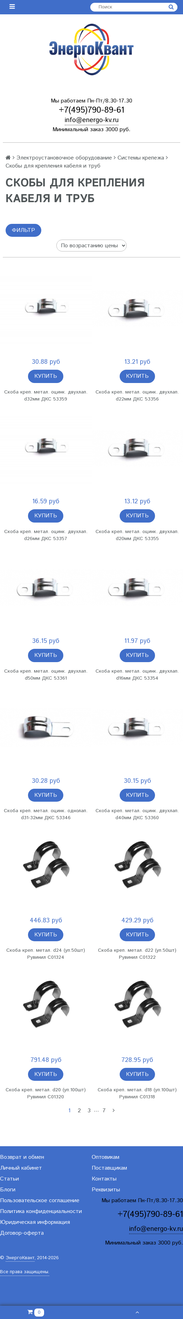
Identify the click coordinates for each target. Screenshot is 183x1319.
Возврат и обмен (22, 1157)
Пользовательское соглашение (39, 1201)
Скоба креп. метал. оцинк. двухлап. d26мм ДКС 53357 (45, 535)
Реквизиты (106, 1190)
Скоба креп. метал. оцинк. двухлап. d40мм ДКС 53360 (137, 814)
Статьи (9, 1179)
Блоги (7, 1190)
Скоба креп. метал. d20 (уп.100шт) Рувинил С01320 (46, 1093)
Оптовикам (105, 1157)
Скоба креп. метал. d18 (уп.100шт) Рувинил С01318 (137, 1093)
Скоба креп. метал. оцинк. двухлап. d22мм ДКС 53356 (137, 396)
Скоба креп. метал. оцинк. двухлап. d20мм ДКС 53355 (137, 535)
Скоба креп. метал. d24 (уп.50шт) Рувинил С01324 (45, 954)
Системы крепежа (141, 158)
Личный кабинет (21, 1168)
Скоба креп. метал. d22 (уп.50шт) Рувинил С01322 (137, 954)
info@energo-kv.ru (92, 120)
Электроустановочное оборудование (64, 158)
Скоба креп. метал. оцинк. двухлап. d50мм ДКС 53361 (45, 675)
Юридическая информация (35, 1222)
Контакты (104, 1179)
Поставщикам (109, 1168)
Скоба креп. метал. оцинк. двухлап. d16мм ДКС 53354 (137, 675)
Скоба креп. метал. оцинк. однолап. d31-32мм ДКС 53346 (45, 814)
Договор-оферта (22, 1233)
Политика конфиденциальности (41, 1211)
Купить (45, 376)
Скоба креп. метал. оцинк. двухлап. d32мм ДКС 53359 (45, 396)
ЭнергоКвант (20, 1258)
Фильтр (23, 230)
